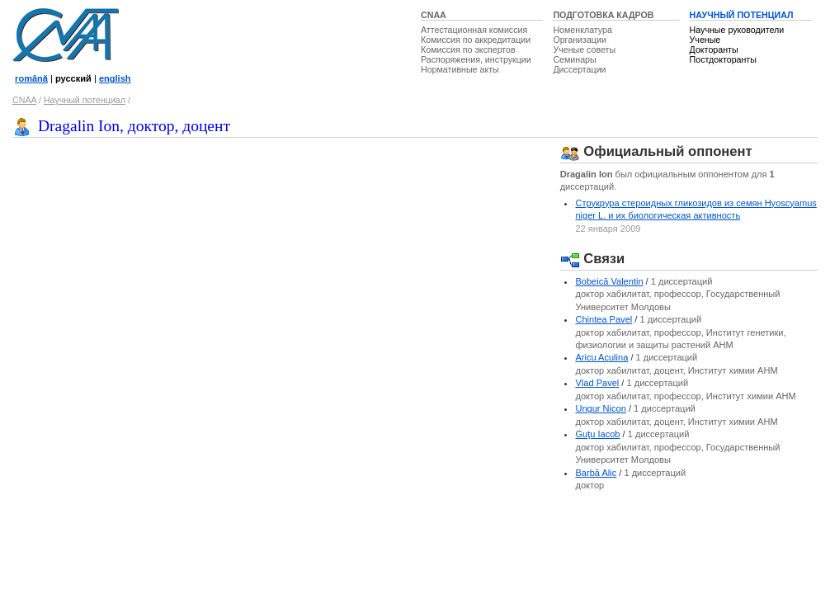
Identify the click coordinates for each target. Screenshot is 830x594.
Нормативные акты (460, 69)
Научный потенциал (84, 100)
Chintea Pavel (603, 319)
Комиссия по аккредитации (476, 40)
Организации (579, 40)
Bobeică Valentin (609, 281)
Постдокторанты (723, 59)
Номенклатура (582, 30)
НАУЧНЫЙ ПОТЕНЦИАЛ (742, 15)
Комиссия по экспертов (468, 49)
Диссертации (579, 69)
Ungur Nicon (600, 408)
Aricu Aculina (601, 357)
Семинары (574, 59)
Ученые (705, 40)
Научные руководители (737, 30)
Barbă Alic (595, 473)
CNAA (433, 15)
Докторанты (714, 49)
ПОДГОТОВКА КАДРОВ (603, 15)
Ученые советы (584, 49)
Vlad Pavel (597, 383)
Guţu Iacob (597, 434)
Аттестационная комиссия (474, 30)
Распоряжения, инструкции (476, 59)
